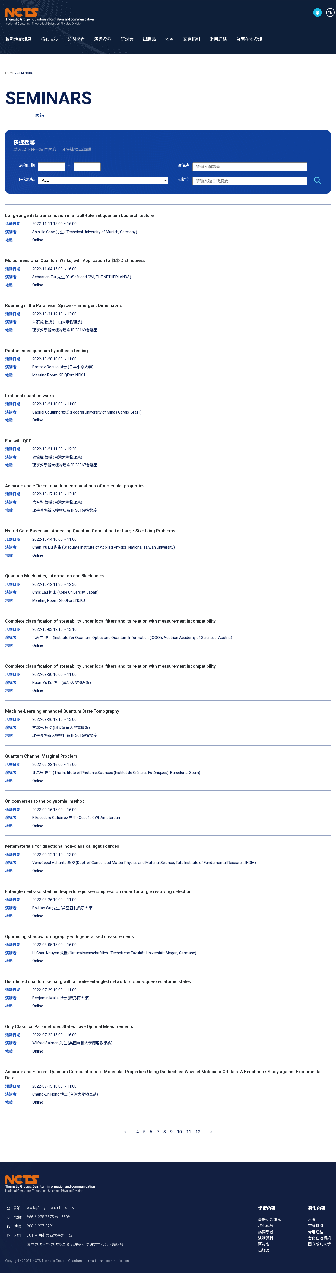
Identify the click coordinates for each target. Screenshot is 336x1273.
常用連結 (218, 39)
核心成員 (49, 39)
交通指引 (191, 39)
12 (197, 1131)
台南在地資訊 (249, 39)
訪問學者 (76, 39)
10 (179, 1131)
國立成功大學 (319, 1244)
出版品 (149, 39)
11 (188, 1131)
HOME (9, 73)
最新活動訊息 (18, 39)
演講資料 (102, 39)
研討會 (127, 39)
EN (330, 13)
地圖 (169, 39)
